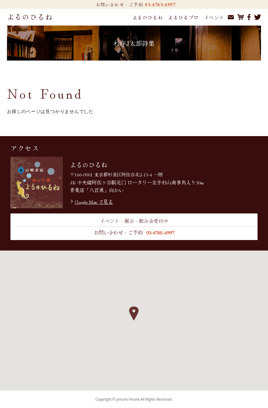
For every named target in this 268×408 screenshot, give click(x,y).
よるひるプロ (183, 17)
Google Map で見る (94, 201)
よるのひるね (30, 17)
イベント (214, 17)
